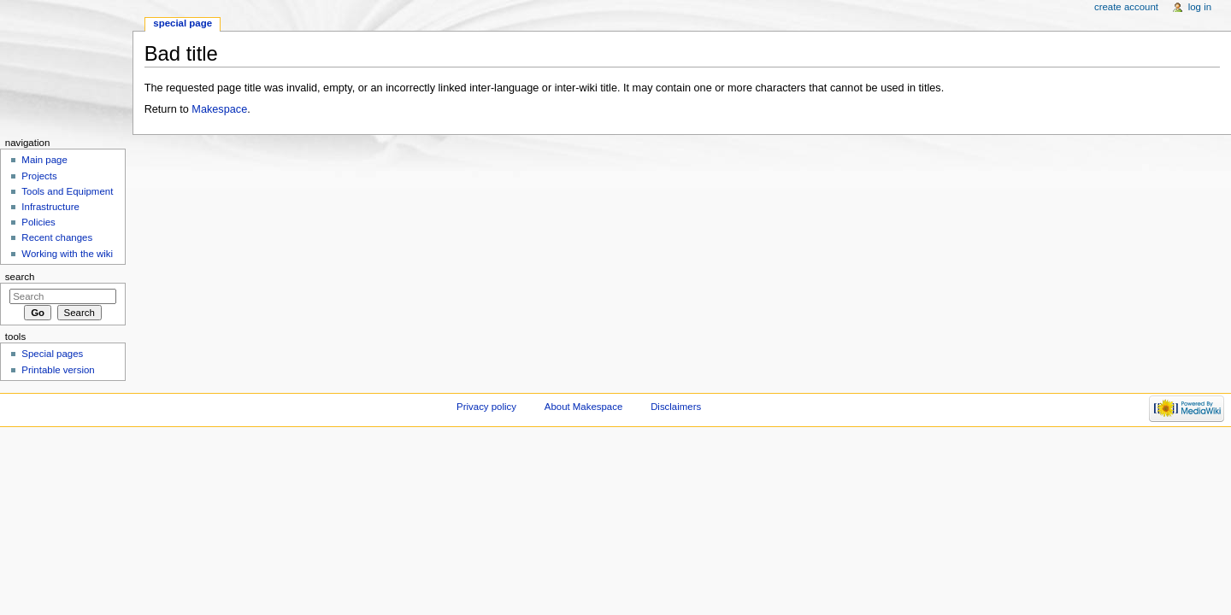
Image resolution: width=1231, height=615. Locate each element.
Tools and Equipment (67, 191)
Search (20, 277)
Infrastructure (50, 207)
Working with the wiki (67, 254)
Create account (1126, 7)
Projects (38, 176)
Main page (44, 160)
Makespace (219, 109)
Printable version (57, 370)
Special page (182, 23)
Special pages (52, 353)
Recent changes (56, 237)
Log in (1199, 7)
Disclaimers (676, 406)
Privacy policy (486, 406)
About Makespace (583, 406)
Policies (38, 222)
